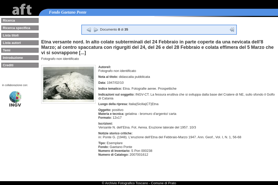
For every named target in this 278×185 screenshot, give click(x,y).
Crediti (8, 65)
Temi (6, 50)
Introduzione (13, 58)
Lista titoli (11, 35)
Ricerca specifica (16, 28)
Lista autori (12, 43)
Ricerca (9, 20)
